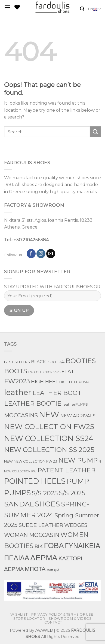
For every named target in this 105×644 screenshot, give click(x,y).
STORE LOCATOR (29, 618)
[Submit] (95, 131)
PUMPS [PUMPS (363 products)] (17, 492)
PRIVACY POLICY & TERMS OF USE (62, 614)
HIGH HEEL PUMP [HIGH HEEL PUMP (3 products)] (74, 382)
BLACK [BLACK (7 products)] (38, 361)
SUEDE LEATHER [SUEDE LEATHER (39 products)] (40, 525)
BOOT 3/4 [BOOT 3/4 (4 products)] (55, 362)
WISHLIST (19, 614)
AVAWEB (44, 630)
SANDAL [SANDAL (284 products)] (19, 504)
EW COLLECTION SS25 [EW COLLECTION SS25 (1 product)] (44, 372)
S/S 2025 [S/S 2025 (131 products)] (45, 493)
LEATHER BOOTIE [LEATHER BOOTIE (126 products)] (32, 403)
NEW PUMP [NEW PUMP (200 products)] (78, 460)
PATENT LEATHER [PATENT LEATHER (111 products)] (66, 470)
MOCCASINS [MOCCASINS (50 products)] (21, 415)
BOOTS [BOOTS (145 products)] (15, 371)
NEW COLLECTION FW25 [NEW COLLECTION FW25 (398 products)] (49, 426)
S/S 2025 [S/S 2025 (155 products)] (72, 493)
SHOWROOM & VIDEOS (70, 618)
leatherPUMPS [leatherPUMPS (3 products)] (75, 404)
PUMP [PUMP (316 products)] (78, 481)
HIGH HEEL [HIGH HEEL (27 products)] (44, 381)
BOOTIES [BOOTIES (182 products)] (81, 361)
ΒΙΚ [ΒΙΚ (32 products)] (39, 546)
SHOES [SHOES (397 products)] (47, 504)
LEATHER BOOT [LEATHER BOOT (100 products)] (56, 393)
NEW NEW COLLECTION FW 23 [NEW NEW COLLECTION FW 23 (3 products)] (30, 461)
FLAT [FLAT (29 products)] (67, 371)
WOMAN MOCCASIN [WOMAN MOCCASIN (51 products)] (31, 534)
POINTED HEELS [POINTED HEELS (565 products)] (35, 481)
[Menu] (7, 7)
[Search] (82, 9)
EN (94, 9)
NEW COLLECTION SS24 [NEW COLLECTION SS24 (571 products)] (48, 438)
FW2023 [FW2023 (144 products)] (17, 381)
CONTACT (53, 622)
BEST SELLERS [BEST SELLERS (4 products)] (17, 362)
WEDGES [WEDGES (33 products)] (75, 525)
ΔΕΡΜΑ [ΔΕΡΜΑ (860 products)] (43, 557)
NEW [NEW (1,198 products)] (49, 414)
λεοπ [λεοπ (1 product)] (50, 570)
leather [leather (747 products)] (17, 392)
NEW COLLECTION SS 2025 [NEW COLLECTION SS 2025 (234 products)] (49, 449)
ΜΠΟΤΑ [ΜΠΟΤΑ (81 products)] (35, 568)
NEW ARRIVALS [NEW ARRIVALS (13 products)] (77, 415)
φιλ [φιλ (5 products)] (56, 569)
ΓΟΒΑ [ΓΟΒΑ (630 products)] (54, 545)
